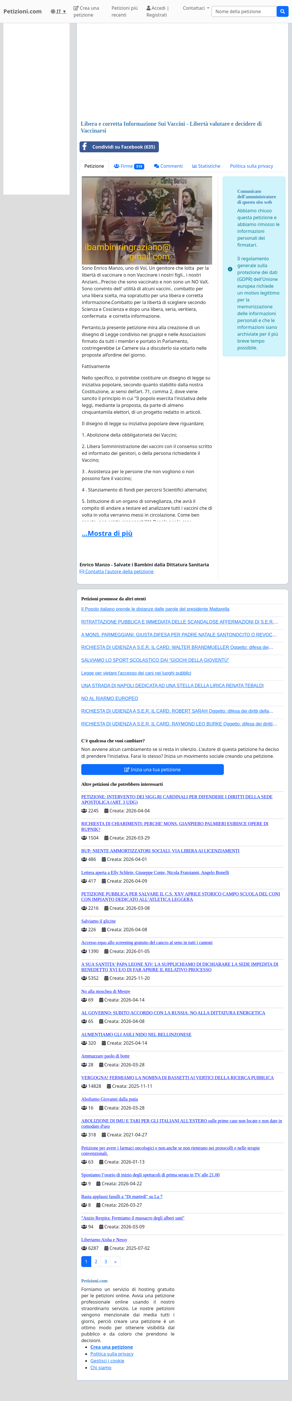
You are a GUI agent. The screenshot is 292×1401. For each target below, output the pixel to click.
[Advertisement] (182, 72)
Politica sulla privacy (251, 166)
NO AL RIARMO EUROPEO (109, 698)
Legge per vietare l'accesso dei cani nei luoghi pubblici (136, 673)
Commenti (168, 166)
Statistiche (206, 166)
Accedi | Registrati (158, 11)
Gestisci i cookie (107, 1361)
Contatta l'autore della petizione (116, 571)
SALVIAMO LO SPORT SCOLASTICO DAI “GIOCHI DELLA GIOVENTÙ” (155, 660)
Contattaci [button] (194, 8)
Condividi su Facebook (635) (117, 147)
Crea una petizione (86, 11)
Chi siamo (100, 1367)
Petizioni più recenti (124, 11)
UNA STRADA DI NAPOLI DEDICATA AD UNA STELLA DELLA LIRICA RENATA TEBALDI (172, 685)
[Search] (244, 11)
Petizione (94, 166)
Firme (129, 166)
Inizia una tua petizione (152, 769)
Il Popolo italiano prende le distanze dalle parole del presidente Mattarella (155, 609)
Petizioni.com (22, 11)
